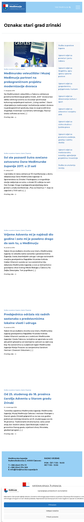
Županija (28, 153)
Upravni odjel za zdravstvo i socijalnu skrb (67, 112)
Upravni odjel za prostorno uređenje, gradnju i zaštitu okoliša (66, 138)
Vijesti (23, 69)
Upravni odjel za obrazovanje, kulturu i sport (67, 99)
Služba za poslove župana (12, 69)
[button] (29, 117)
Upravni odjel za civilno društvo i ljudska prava (65, 124)
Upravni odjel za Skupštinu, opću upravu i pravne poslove (65, 72)
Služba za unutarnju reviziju (66, 166)
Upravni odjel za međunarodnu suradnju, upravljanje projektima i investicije (68, 154)
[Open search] (69, 7)
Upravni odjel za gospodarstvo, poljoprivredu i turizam (68, 86)
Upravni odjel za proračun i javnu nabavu (65, 58)
